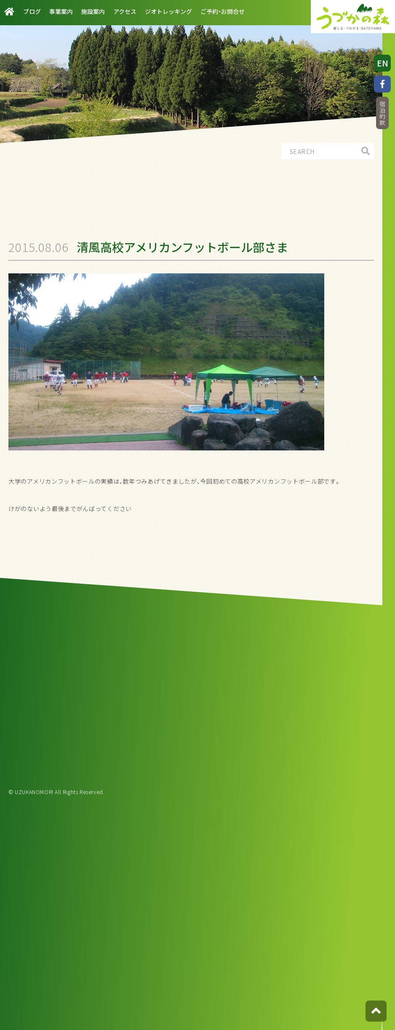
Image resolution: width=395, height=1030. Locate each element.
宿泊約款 (382, 113)
